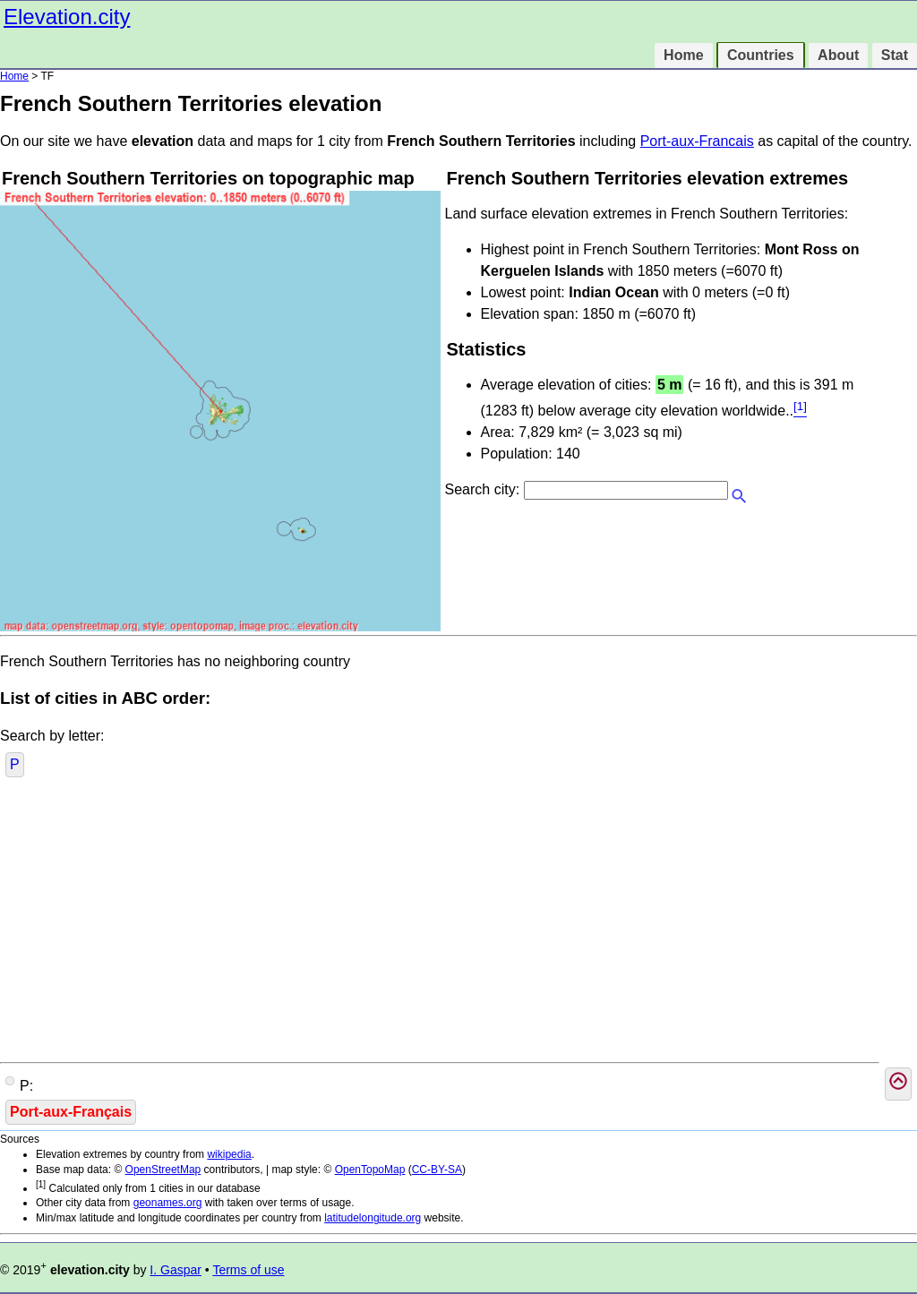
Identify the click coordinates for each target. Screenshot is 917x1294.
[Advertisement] (458, 922)
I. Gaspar (175, 1270)
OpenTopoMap (370, 1169)
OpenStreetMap (163, 1169)
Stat (894, 55)
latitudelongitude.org (372, 1218)
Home (683, 55)
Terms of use (248, 1270)
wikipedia (229, 1154)
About (838, 55)
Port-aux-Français (71, 1111)
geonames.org (167, 1202)
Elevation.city (67, 16)
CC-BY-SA (437, 1169)
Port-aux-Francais (697, 141)
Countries (760, 55)
